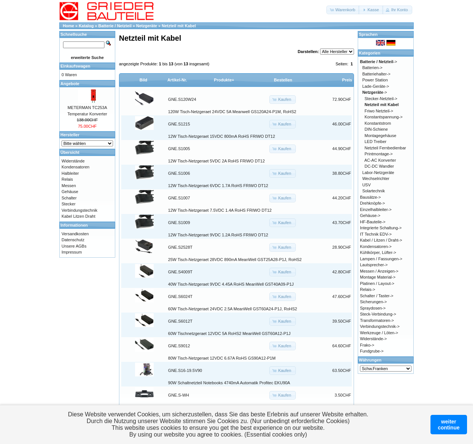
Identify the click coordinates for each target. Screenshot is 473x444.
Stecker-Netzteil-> (380, 98)
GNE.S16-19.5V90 (185, 370)
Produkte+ (224, 80)
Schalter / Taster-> (376, 296)
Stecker (68, 204)
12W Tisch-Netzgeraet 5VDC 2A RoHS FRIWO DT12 (216, 161)
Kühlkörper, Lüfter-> (378, 252)
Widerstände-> (373, 338)
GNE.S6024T (180, 296)
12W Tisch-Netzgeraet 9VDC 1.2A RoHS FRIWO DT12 (218, 235)
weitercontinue (449, 425)
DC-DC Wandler (379, 166)
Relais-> (367, 289)
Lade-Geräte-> (375, 86)
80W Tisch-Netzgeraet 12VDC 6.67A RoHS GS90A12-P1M (222, 358)
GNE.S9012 (179, 346)
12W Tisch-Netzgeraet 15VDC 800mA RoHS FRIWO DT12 (221, 136)
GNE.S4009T (180, 272)
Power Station (375, 80)
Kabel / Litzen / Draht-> (381, 240)
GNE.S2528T (180, 247)
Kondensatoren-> (376, 246)
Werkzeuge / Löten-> (379, 332)
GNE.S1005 (179, 148)
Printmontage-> (378, 154)
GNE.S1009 (179, 222)
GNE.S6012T (180, 321)
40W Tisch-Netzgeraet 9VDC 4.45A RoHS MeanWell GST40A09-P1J (231, 284)
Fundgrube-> (371, 351)
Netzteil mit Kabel (179, 26)
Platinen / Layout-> (377, 283)
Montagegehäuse (380, 135)
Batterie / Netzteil (115, 26)
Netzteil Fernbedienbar (385, 148)
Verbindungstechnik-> (380, 326)
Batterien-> (372, 67)
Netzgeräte (146, 26)
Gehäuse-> (370, 215)
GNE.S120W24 (182, 99)
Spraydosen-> (373, 308)
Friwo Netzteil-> (378, 111)
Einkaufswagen (75, 66)
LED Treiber (375, 141)
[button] (343, 10)
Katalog (86, 26)
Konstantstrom (377, 123)
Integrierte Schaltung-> (381, 228)
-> (378, 61)
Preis (347, 80)
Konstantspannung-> (383, 117)
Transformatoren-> (377, 320)
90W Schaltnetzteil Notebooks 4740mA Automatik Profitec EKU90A (229, 383)
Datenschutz (73, 239)
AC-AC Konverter (380, 160)
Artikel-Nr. (177, 80)
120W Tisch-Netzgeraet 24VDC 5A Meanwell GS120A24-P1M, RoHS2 (232, 111)
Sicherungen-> (373, 301)
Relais (67, 179)
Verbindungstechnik (79, 210)
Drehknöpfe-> (372, 203)
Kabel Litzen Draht (78, 216)
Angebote (69, 83)
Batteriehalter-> (376, 74)
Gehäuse (70, 191)
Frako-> (367, 345)
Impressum (72, 252)
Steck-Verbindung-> (378, 314)
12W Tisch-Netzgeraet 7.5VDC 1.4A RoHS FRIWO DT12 (220, 210)
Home (68, 26)
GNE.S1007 (179, 198)
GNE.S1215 (179, 124)
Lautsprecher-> (374, 265)
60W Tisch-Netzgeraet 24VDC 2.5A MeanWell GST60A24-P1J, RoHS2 (232, 309)
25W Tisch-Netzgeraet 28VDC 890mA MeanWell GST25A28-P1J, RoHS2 (235, 259)
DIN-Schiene (376, 129)
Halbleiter (70, 173)
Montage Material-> (377, 277)
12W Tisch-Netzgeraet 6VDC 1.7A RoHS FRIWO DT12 (218, 185)
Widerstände (73, 161)
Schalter (69, 198)
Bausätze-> (370, 197)
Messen (69, 185)
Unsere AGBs (74, 246)
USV (366, 185)
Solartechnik (373, 191)
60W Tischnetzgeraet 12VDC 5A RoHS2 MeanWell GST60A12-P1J (229, 333)
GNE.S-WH (178, 395)
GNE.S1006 (179, 173)
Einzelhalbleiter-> (376, 209)
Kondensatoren (76, 167)
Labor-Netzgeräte (378, 172)
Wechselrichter (375, 178)
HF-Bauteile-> (372, 222)
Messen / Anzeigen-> (379, 271)
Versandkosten (75, 234)
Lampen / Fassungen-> (381, 259)
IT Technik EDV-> (376, 234)
